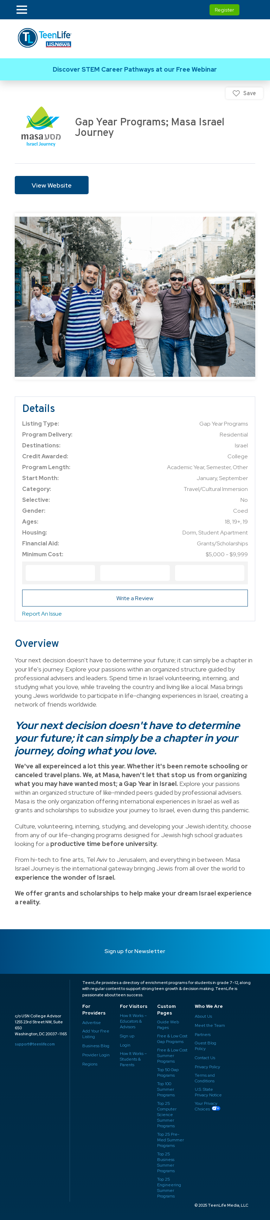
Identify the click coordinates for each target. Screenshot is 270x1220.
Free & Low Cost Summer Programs (172, 1055)
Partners (203, 1034)
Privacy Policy (207, 1067)
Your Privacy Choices (206, 1106)
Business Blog (95, 1046)
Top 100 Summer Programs (166, 1089)
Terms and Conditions (205, 1078)
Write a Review (134, 598)
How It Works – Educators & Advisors (133, 1021)
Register (224, 10)
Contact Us (205, 1058)
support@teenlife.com (35, 1044)
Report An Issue (42, 613)
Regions (89, 1064)
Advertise (91, 1022)
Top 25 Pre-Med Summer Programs (170, 1140)
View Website (52, 185)
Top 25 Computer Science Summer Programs (166, 1115)
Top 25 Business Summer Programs (166, 1162)
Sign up (127, 1036)
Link (135, 69)
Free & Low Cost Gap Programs (172, 1038)
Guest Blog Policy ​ (205, 1045)
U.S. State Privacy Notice (208, 1092)
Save (249, 93)
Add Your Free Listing (95, 1033)
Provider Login (96, 1055)
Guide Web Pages (168, 1024)
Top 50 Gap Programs (168, 1072)
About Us (203, 1016)
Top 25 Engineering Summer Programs (169, 1187)
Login (125, 1045)
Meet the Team (210, 1025)
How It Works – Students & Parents (133, 1059)
